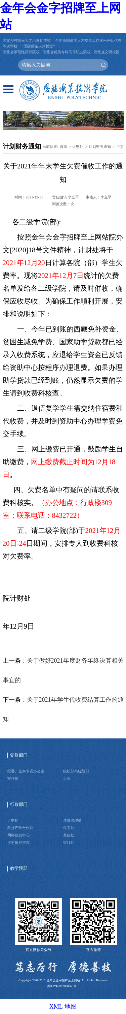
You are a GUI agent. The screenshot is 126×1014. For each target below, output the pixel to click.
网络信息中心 (18, 835)
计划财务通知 (100, 147)
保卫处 (68, 828)
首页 (63, 147)
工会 (67, 779)
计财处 (77, 147)
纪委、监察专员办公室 (25, 771)
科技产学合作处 (20, 828)
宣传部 (12, 779)
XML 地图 (63, 1006)
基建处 (68, 835)
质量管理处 (72, 820)
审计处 (68, 843)
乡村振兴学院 (18, 843)
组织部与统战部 (76, 771)
